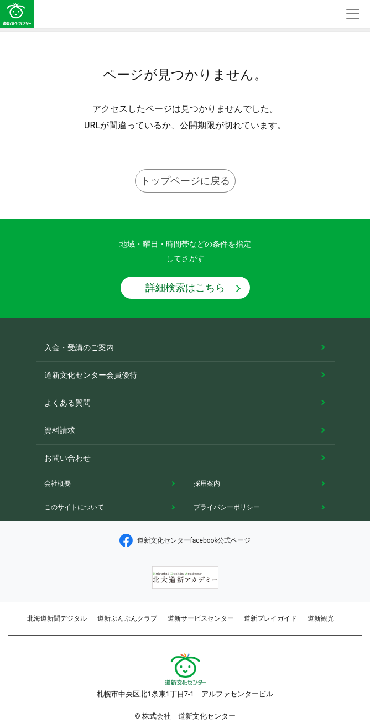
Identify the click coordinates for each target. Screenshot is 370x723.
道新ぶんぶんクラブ (127, 618)
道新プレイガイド (270, 618)
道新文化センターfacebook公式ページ (185, 540)
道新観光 (321, 618)
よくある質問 (67, 402)
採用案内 (207, 483)
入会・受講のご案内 (79, 347)
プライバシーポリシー (227, 507)
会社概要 (57, 483)
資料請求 (59, 430)
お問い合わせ (67, 458)
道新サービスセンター (201, 618)
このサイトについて (74, 507)
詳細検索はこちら (185, 287)
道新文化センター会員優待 (90, 375)
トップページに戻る (185, 180)
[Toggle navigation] (352, 14)
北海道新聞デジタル (57, 618)
